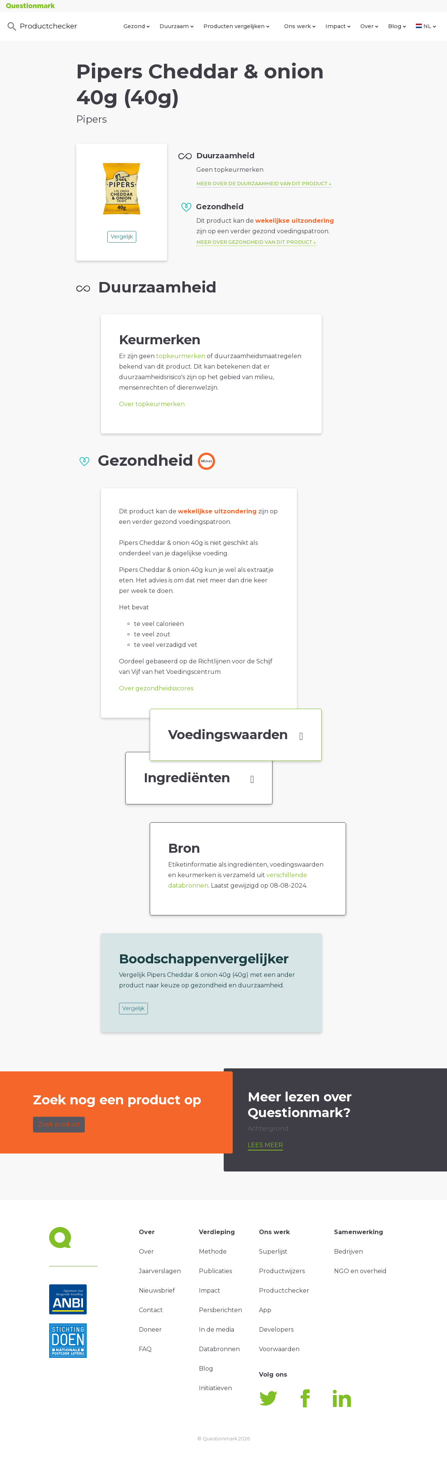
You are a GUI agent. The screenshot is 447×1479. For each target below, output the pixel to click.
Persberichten (220, 1310)
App (265, 1310)
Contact (151, 1310)
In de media (216, 1329)
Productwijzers (282, 1271)
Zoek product (59, 1124)
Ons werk (300, 26)
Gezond (136, 26)
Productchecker (41, 27)
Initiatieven (215, 1388)
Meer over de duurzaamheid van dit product (262, 183)
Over (369, 26)
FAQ (145, 1349)
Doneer (150, 1329)
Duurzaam (177, 26)
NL (426, 26)
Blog (397, 26)
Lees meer (265, 1145)
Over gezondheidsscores (156, 688)
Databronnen (219, 1349)
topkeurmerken (180, 356)
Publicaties (215, 1271)
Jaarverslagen (160, 1271)
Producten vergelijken (236, 26)
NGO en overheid (360, 1271)
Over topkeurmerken (152, 404)
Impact (338, 26)
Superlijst (273, 1251)
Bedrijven (348, 1251)
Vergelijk (122, 236)
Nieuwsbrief (157, 1290)
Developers (276, 1329)
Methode (213, 1251)
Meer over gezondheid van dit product (254, 242)
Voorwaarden (279, 1349)
